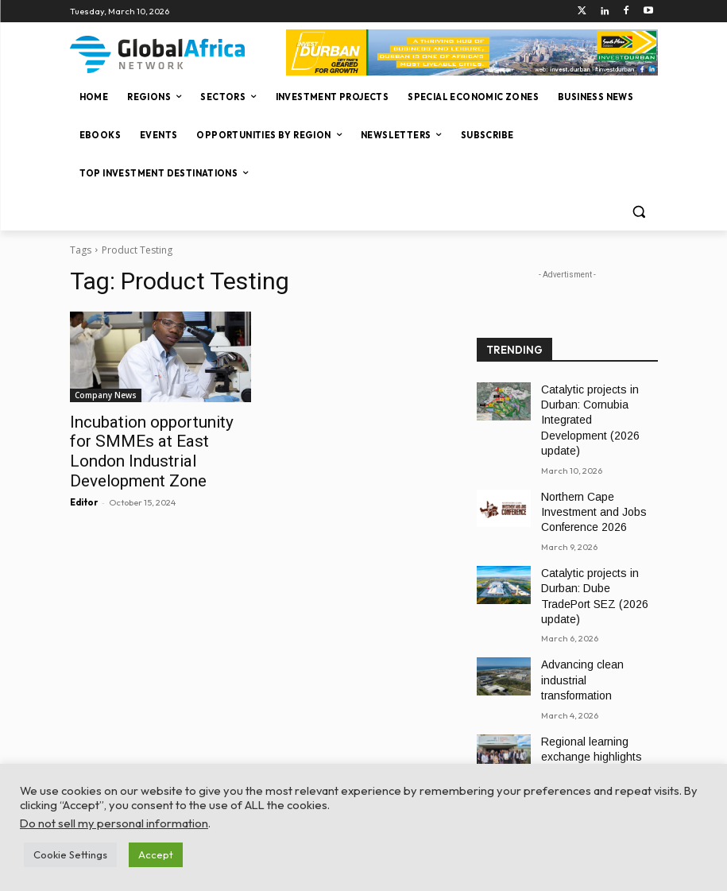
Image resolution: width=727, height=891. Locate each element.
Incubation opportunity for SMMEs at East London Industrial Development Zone (156, 438)
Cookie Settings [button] (70, 854)
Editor (84, 476)
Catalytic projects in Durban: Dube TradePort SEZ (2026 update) (593, 556)
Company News (106, 395)
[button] (639, 211)
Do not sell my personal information (114, 823)
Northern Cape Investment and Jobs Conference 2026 (598, 486)
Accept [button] (155, 854)
